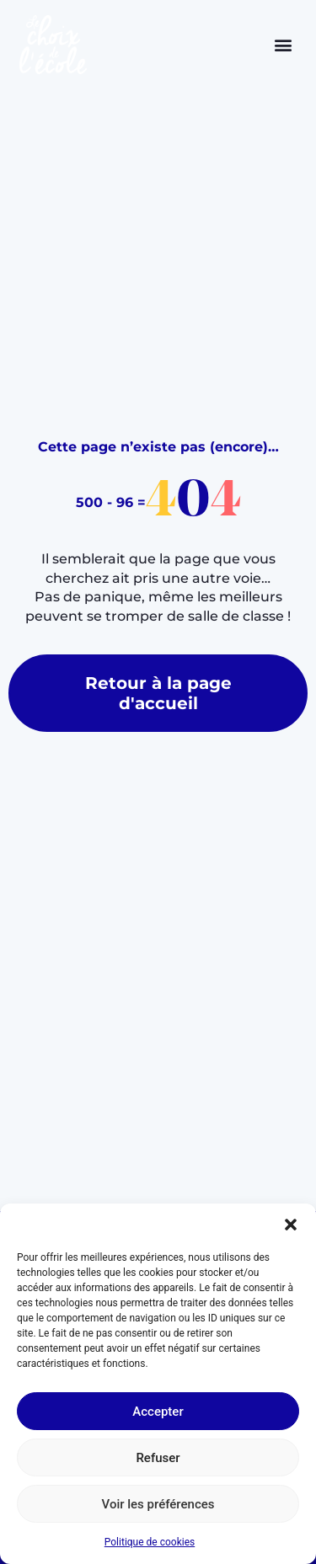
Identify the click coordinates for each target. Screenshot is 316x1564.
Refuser (157, 1457)
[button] (290, 1224)
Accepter (157, 1411)
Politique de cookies (149, 1542)
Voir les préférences (158, 1504)
